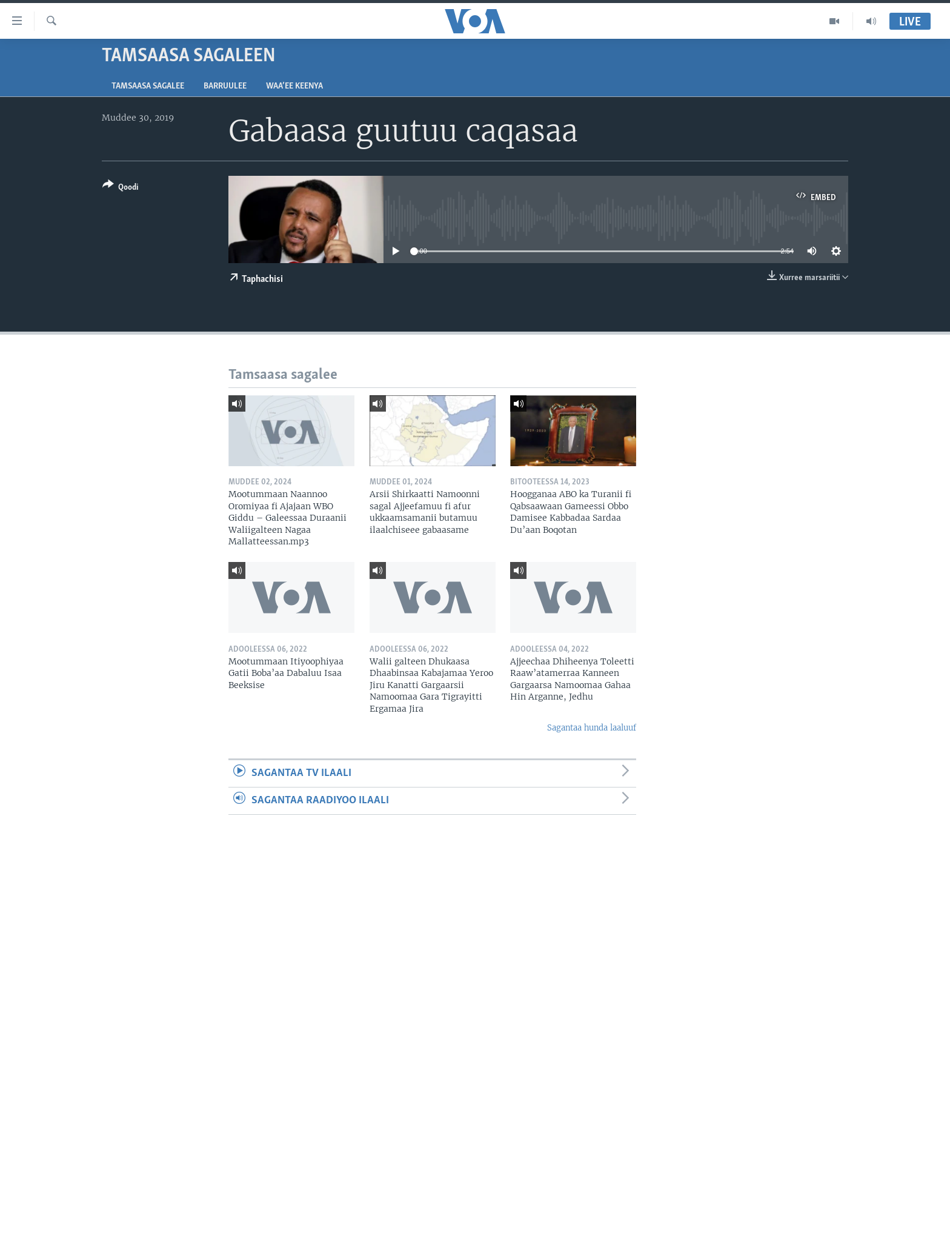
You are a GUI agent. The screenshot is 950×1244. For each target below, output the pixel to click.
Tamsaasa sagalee (147, 86)
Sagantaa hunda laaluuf (591, 728)
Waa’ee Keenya (294, 86)
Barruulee (225, 86)
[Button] (120, 188)
